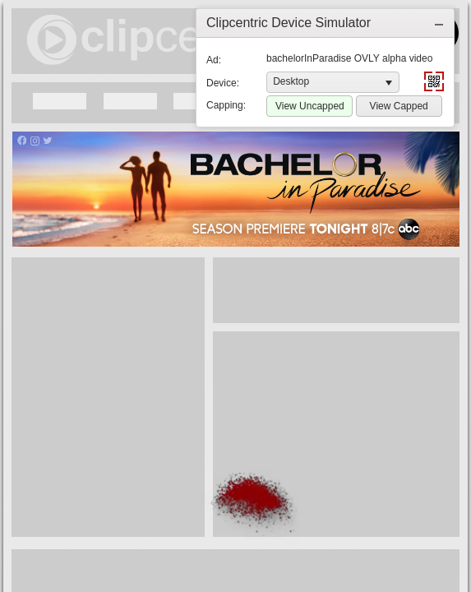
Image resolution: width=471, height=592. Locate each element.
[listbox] (332, 82)
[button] (439, 23)
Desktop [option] (291, 81)
